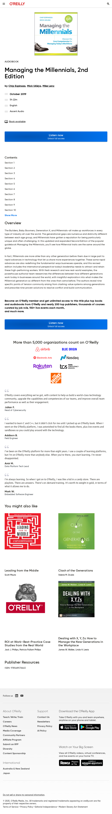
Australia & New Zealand (16, 768)
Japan (6, 773)
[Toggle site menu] (3, 3)
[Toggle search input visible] (108, 3)
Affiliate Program (12, 739)
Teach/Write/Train (13, 717)
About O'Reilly (12, 711)
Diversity (7, 748)
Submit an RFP (10, 744)
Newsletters (43, 721)
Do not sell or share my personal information (23, 795)
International (11, 762)
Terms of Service (10, 807)
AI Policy (41, 730)
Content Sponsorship (14, 753)
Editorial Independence (46, 807)
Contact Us (43, 717)
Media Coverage (12, 730)
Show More (11, 215)
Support (42, 711)
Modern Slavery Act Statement (73, 807)
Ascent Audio (17, 111)
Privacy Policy (44, 726)
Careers (7, 721)
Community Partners (14, 735)
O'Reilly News (10, 726)
